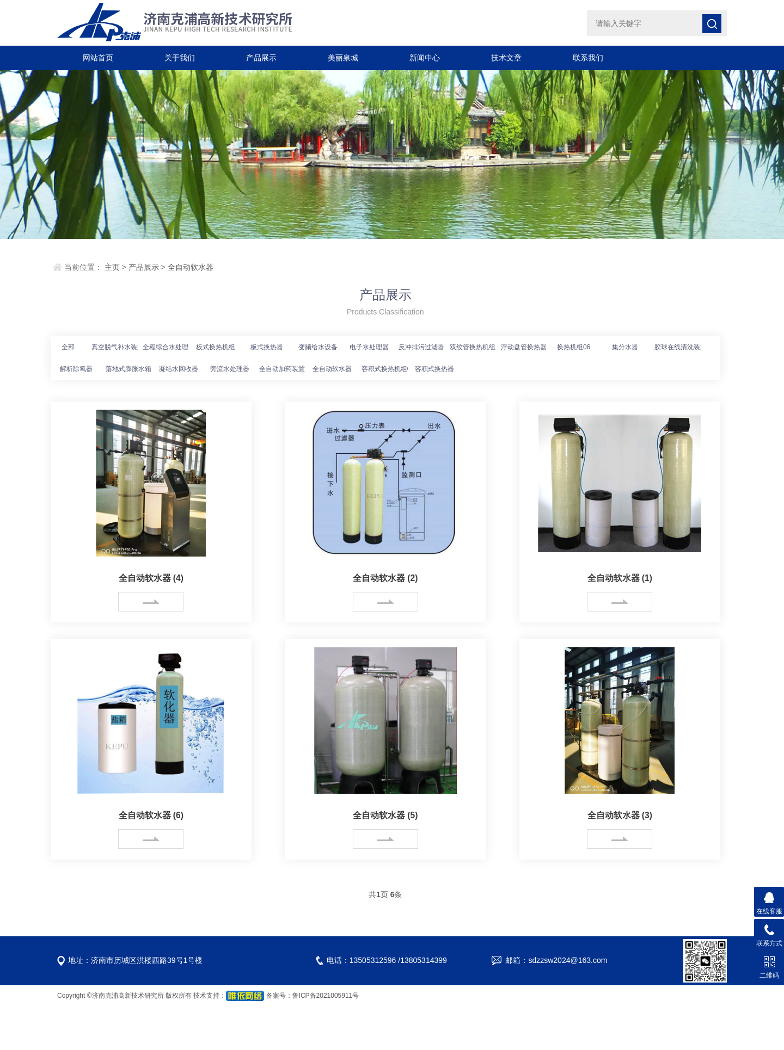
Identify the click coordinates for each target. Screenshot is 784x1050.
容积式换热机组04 (388, 369)
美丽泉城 (343, 57)
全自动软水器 (190, 267)
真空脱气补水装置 (117, 347)
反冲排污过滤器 (421, 347)
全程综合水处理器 (169, 347)
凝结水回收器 (178, 369)
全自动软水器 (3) (619, 815)
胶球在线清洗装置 (680, 347)
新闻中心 (424, 57)
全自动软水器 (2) (385, 578)
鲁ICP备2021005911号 (325, 995)
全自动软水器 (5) (385, 815)
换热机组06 (573, 347)
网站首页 (98, 57)
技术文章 (506, 57)
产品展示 (261, 57)
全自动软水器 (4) (150, 578)
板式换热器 (266, 347)
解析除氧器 (76, 369)
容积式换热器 (434, 369)
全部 (68, 347)
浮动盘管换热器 (524, 347)
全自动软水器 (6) (150, 815)
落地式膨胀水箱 (128, 369)
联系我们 (588, 57)
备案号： (279, 995)
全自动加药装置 (282, 369)
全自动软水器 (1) (619, 578)
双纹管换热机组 (472, 347)
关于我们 (179, 57)
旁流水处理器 (229, 369)
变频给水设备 (318, 347)
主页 (112, 267)
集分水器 (625, 347)
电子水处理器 (369, 347)
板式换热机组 (215, 347)
